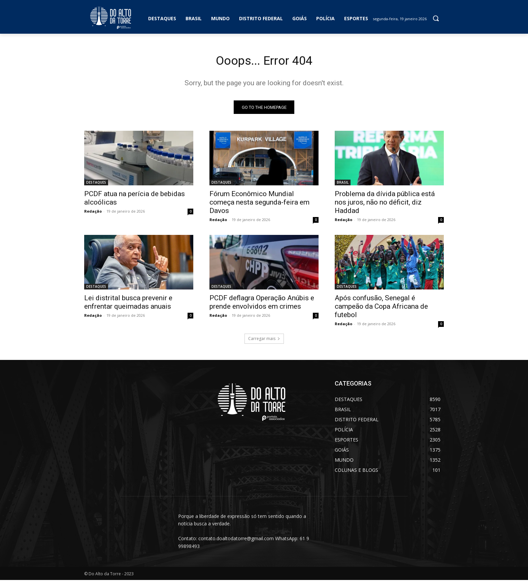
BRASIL (343, 184)
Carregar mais (264, 340)
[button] (436, 18)
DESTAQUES (96, 184)
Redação (93, 213)
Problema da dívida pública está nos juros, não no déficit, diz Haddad (385, 204)
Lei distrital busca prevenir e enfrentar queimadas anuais (128, 304)
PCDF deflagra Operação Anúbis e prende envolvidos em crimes (261, 304)
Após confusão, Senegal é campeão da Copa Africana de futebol (381, 308)
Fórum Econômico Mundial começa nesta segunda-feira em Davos (259, 204)
